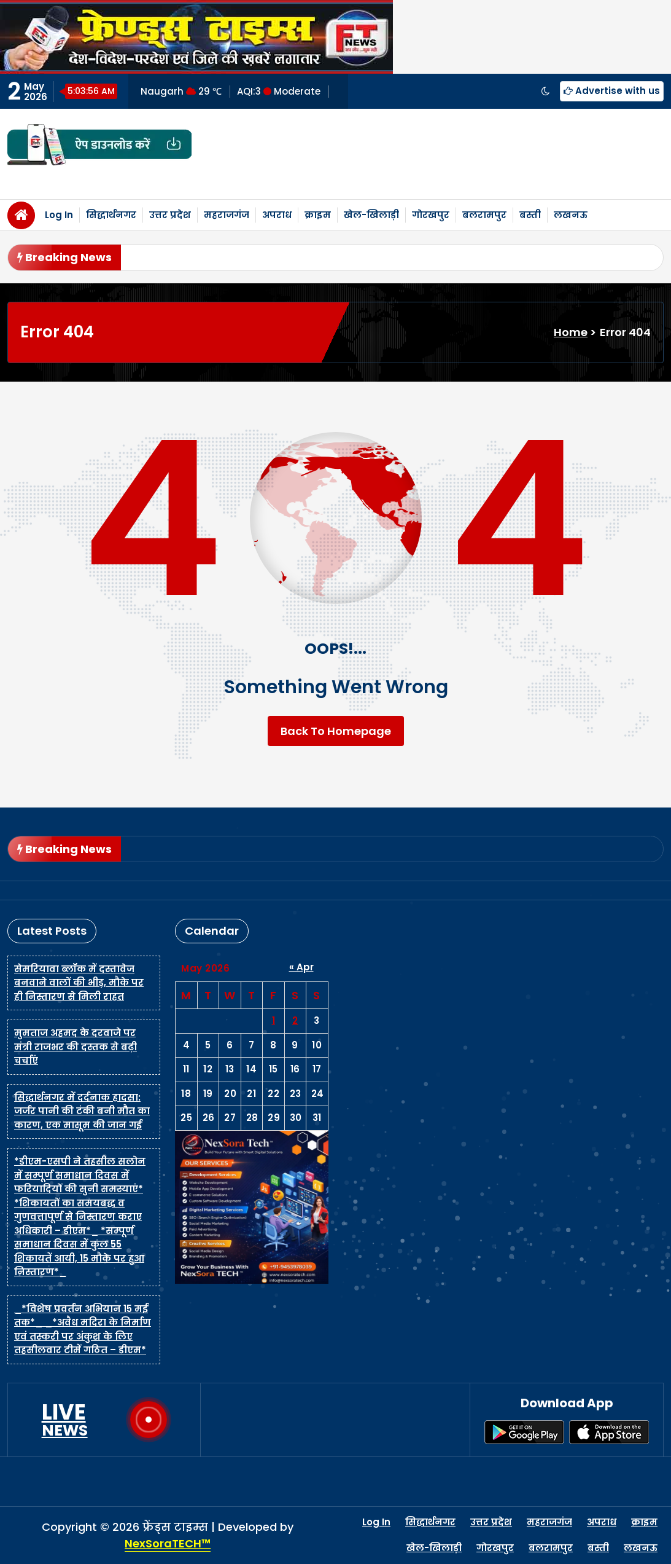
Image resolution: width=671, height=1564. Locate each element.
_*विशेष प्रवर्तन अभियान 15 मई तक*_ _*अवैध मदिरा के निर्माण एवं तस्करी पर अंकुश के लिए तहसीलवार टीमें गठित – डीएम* (82, 1329)
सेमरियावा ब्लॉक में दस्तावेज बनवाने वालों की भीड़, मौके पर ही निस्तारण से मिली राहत (79, 982)
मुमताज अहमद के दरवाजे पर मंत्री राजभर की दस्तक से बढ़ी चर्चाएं (75, 1046)
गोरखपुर (430, 214)
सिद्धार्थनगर (111, 214)
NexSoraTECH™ (168, 1543)
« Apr (301, 967)
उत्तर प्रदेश (170, 214)
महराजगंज (226, 214)
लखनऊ (571, 214)
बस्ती (530, 214)
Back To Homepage (336, 731)
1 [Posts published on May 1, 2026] (274, 1020)
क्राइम (317, 214)
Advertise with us (612, 90)
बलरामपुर (484, 214)
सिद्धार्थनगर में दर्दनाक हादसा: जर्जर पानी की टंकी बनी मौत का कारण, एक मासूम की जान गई (82, 1111)
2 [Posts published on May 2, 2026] (295, 1020)
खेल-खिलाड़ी (371, 214)
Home (571, 332)
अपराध (277, 214)
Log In (59, 214)
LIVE (65, 1419)
